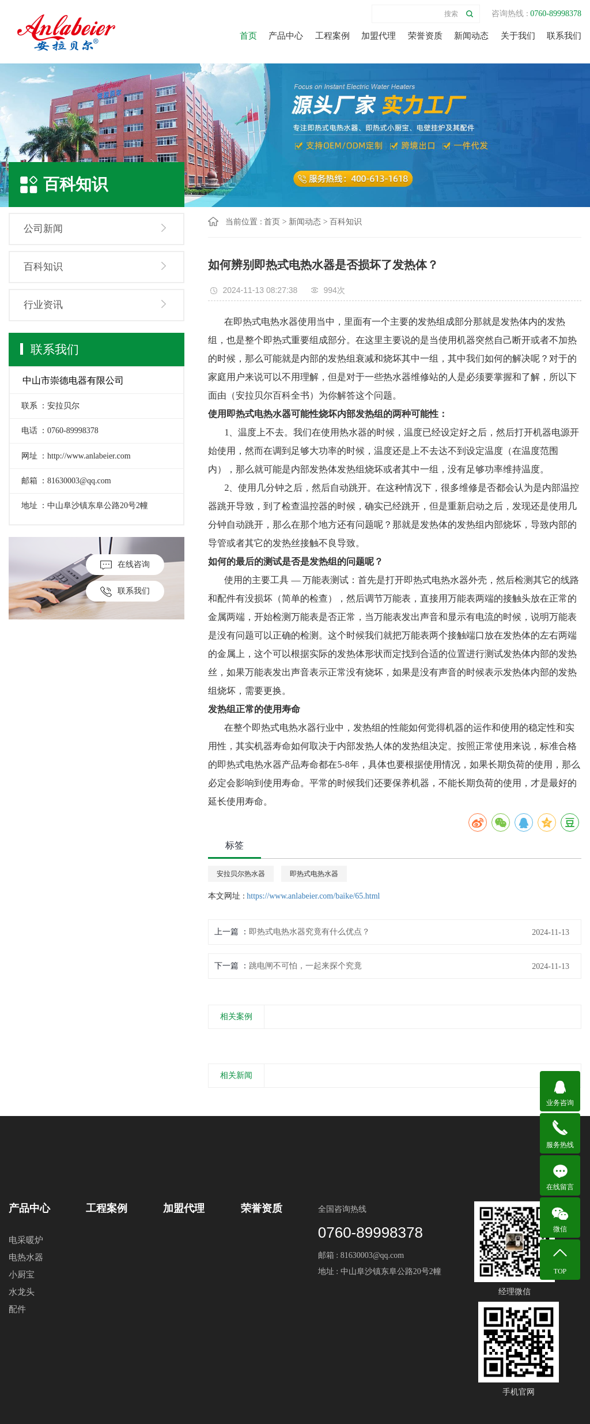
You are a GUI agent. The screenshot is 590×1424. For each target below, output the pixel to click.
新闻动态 (471, 35)
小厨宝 (22, 1274)
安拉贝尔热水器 (241, 874)
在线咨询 (125, 565)
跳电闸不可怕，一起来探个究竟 (305, 965)
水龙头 (22, 1292)
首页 (248, 35)
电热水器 (26, 1257)
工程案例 (332, 35)
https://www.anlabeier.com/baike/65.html (313, 896)
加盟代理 (378, 35)
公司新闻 (43, 228)
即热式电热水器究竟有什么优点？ (309, 931)
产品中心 (285, 35)
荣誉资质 (425, 35)
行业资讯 (43, 304)
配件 (17, 1309)
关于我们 (518, 35)
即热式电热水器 (314, 874)
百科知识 (43, 266)
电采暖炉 (26, 1240)
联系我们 (564, 35)
